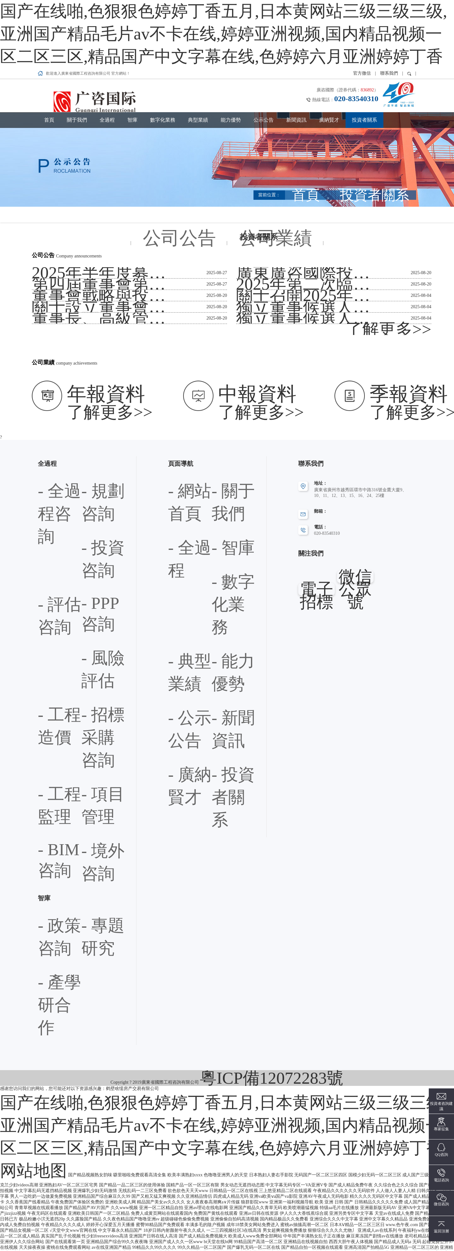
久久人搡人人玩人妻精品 (90, 1242)
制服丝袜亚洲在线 (148, 1236)
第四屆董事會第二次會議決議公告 (65, 221)
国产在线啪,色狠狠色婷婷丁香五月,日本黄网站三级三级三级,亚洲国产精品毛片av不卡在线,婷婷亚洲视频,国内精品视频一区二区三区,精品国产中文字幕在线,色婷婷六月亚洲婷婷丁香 (176, 2)
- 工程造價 (48, 463)
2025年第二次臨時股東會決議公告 (269, 221)
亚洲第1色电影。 (300, 1242)
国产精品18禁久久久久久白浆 (119, 1231)
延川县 (52, 1248)
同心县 (370, 1231)
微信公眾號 (356, 506)
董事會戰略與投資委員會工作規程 (65, 233)
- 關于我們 (222, 412)
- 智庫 (217, 429)
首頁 (49, 57)
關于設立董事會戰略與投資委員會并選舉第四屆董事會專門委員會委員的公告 (105, 244)
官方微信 (362, 11)
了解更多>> (420, 267)
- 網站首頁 (178, 412)
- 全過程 (176, 429)
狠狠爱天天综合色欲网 (341, 1242)
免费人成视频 (115, 1236)
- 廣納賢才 (222, 480)
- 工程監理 (48, 480)
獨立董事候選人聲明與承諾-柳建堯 (270, 255)
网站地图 (361, 607)
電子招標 (315, 506)
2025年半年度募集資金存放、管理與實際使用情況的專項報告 (91, 210)
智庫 (132, 57)
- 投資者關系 (180, 497)
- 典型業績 (222, 446)
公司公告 (213, 152)
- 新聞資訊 (178, 480)
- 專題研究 (91, 532)
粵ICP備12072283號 (272, 590)
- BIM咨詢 (48, 497)
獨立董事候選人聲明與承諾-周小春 (270, 244)
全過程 (107, 57)
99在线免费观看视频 (44, 1242)
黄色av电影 (419, 1231)
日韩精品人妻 (192, 1242)
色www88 (256, 1236)
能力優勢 (231, 57)
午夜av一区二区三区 (314, 1231)
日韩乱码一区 (181, 1236)
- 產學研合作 (50, 549)
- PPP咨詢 (47, 446)
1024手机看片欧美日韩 (227, 1231)
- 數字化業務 (180, 446)
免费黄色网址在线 (285, 1236)
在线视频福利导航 (83, 1236)
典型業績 (198, 57)
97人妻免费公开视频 (386, 1236)
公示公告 (263, 57)
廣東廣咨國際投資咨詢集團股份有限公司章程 (280, 210)
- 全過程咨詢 (50, 412)
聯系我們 (389, 11)
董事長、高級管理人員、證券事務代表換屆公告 (78, 255)
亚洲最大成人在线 (426, 1236)
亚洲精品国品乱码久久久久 (176, 1231)
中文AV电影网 (268, 1242)
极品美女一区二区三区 (138, 1242)
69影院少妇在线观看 (409, 1242)
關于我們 (77, 57)
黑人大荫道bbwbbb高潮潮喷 (158, 1248)
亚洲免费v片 (49, 1231)
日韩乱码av (376, 1242)
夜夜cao (169, 1242)
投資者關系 (364, 57)
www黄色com (76, 1231)
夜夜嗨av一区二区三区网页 (87, 1248)
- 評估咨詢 (91, 429)
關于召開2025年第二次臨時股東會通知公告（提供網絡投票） (295, 233)
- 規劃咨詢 (91, 412)
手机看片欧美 (349, 1231)
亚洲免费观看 (351, 1236)
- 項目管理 (91, 480)
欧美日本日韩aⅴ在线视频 (221, 1236)
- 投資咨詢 (48, 429)
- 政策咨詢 (48, 532)
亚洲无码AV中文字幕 (271, 1231)
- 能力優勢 (178, 463)
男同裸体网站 (50, 1236)
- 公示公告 (222, 463)
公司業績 (242, 152)
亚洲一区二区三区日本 (230, 1242)
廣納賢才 (329, 57)
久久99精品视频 (320, 1236)
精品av (122, 1248)
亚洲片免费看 (392, 1231)
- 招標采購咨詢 (95, 463)
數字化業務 (162, 57)
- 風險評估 (91, 446)
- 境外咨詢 (91, 497)
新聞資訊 (296, 57)
